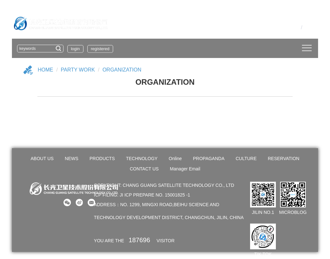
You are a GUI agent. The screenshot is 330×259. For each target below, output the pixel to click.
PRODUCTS (102, 158)
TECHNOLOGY (142, 158)
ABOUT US (42, 158)
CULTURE (246, 158)
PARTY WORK (78, 69)
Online (175, 158)
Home (45, 69)
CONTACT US (144, 168)
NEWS (71, 158)
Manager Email (185, 168)
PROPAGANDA (209, 158)
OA (286, 27)
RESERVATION (283, 158)
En (307, 27)
